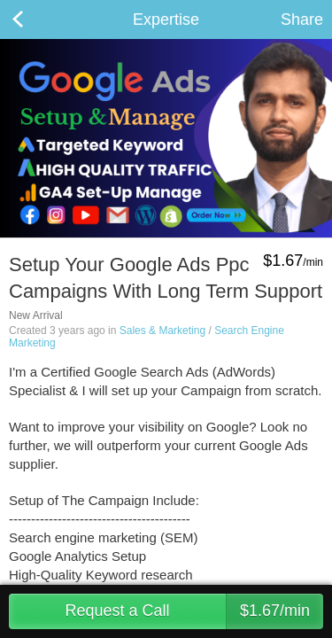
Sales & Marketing (162, 330)
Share (302, 19)
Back (35, 19)
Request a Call (194, 611)
